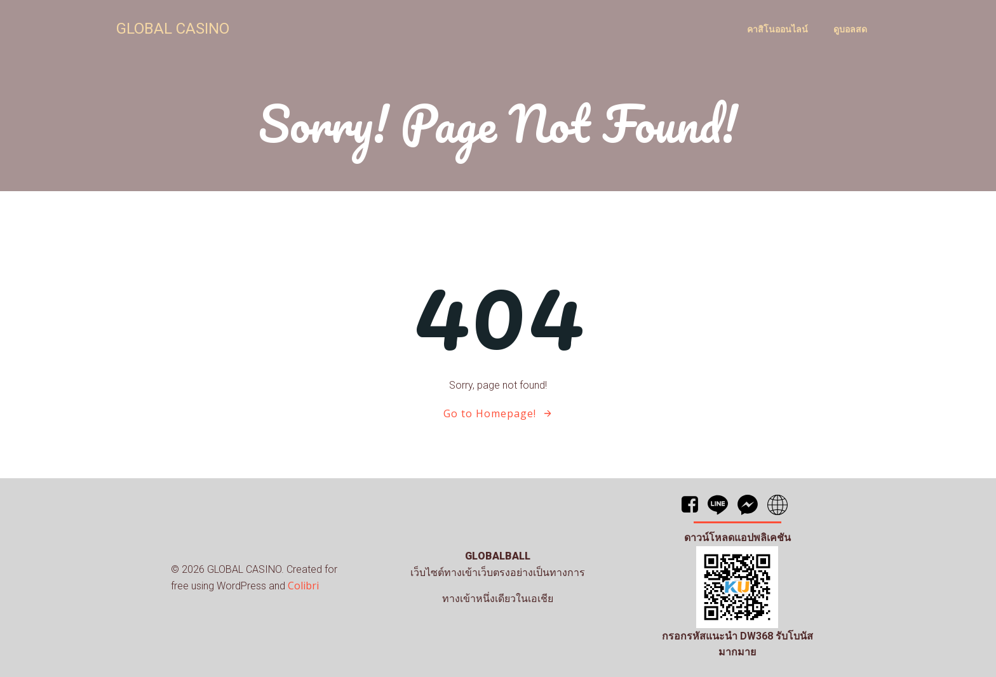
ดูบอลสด (850, 29)
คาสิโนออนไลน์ (777, 29)
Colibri (303, 586)
